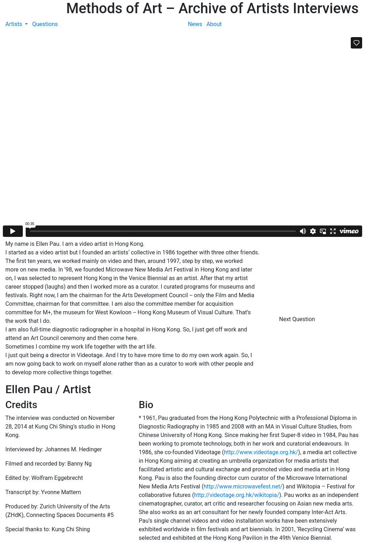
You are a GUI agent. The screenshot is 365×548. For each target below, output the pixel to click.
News (195, 24)
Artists (14, 24)
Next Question (298, 319)
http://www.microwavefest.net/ (243, 486)
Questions (45, 24)
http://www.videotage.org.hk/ (261, 452)
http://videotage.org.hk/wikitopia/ (236, 495)
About (214, 24)
